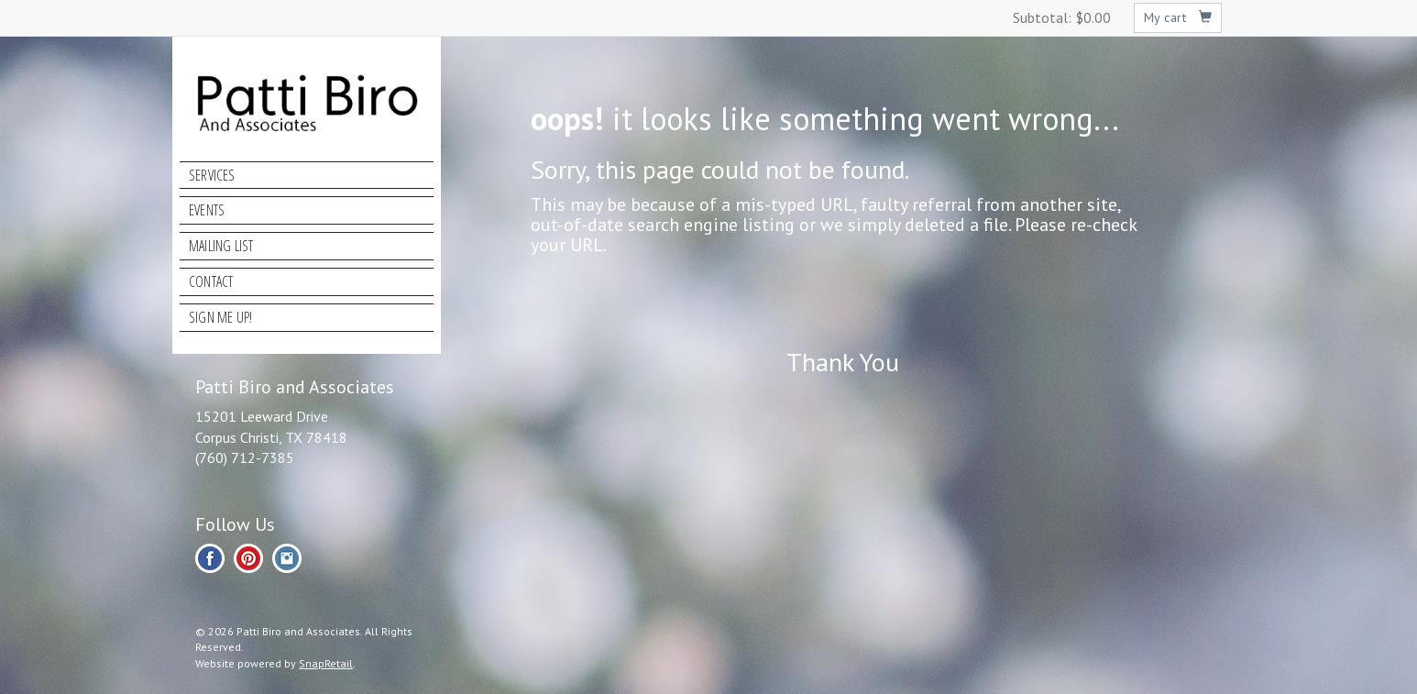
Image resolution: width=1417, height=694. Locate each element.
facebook (210, 558)
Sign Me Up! (220, 317)
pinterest (248, 558)
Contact (211, 281)
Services (212, 175)
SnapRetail (326, 663)
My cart (1178, 17)
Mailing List (221, 246)
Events (207, 210)
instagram (287, 558)
